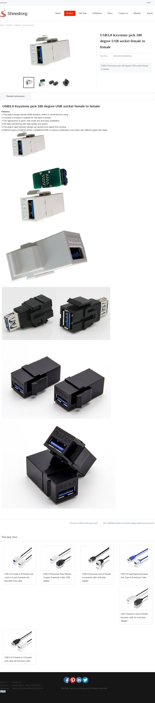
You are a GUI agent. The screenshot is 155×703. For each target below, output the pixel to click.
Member (137, 13)
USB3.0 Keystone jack (88, 523)
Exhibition (97, 13)
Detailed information (15, 96)
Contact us (123, 13)
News (110, 13)
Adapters (17, 25)
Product (69, 13)
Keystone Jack (28, 25)
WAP (148, 3)
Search (150, 13)
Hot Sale (83, 13)
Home (58, 13)
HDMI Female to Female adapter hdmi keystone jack (131, 523)
